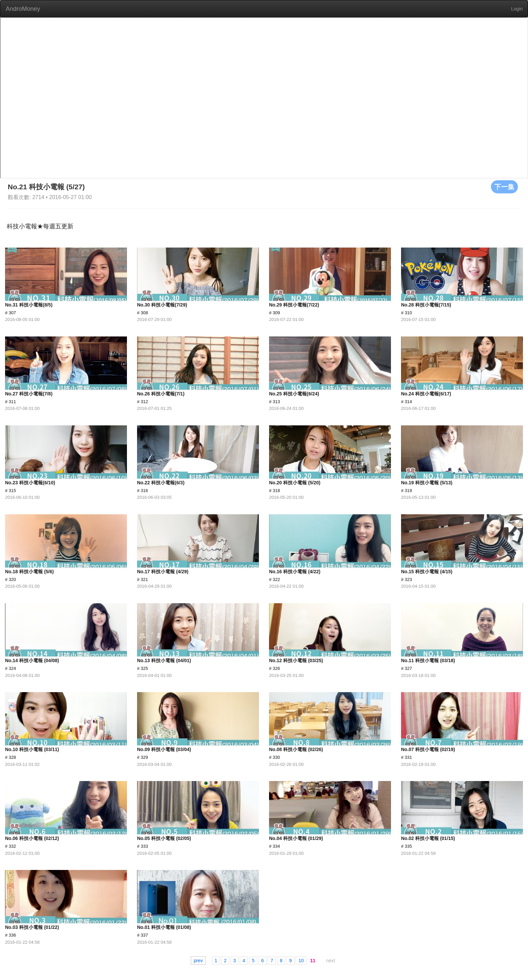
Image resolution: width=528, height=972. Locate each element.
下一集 (504, 186)
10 (301, 960)
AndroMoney (23, 8)
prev (198, 960)
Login (517, 8)
